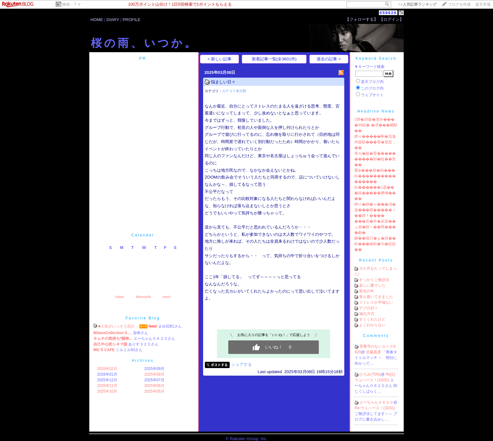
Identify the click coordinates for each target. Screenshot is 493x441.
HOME (97, 19)
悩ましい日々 (223, 82)
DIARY (113, 19)
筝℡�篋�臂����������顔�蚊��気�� (375, 159)
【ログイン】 (391, 19)
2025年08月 (154, 374)
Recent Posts (376, 260)
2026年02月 (107, 369)
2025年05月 (154, 391)
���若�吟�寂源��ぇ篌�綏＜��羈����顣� (375, 227)
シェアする (241, 364)
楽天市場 (482, 4)
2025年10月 (107, 391)
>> (417, 4)
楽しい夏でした (372, 285)
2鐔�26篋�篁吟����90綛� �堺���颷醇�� (375, 125)
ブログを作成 (459, 4)
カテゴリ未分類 (234, 91)
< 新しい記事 (220, 59)
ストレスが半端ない (376, 302)
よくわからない (372, 325)
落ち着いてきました (376, 297)
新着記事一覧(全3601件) (274, 59)
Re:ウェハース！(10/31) (375, 408)
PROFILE (132, 19)
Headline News (376, 111)
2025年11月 (107, 385)
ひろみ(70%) (370, 374)
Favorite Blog (142, 318)
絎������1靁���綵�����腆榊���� (375, 193)
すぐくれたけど (372, 319)
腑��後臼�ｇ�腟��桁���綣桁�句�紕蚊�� (375, 244)
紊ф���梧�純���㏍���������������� (375, 176)
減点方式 (366, 313)
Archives (143, 360)
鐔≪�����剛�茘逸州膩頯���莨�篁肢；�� (375, 142)
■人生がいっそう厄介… (118, 326)
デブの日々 (368, 308)
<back (119, 297)
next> (167, 297)
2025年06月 (154, 385)
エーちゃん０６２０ (376, 402)
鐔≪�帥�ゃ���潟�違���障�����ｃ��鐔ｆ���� (375, 210)
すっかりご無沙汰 (374, 280)
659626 (388, 12)
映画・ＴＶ (71, 4)
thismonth (143, 297)
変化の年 (366, 291)
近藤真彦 (374, 352)
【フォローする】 (361, 19)
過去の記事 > (329, 59)
